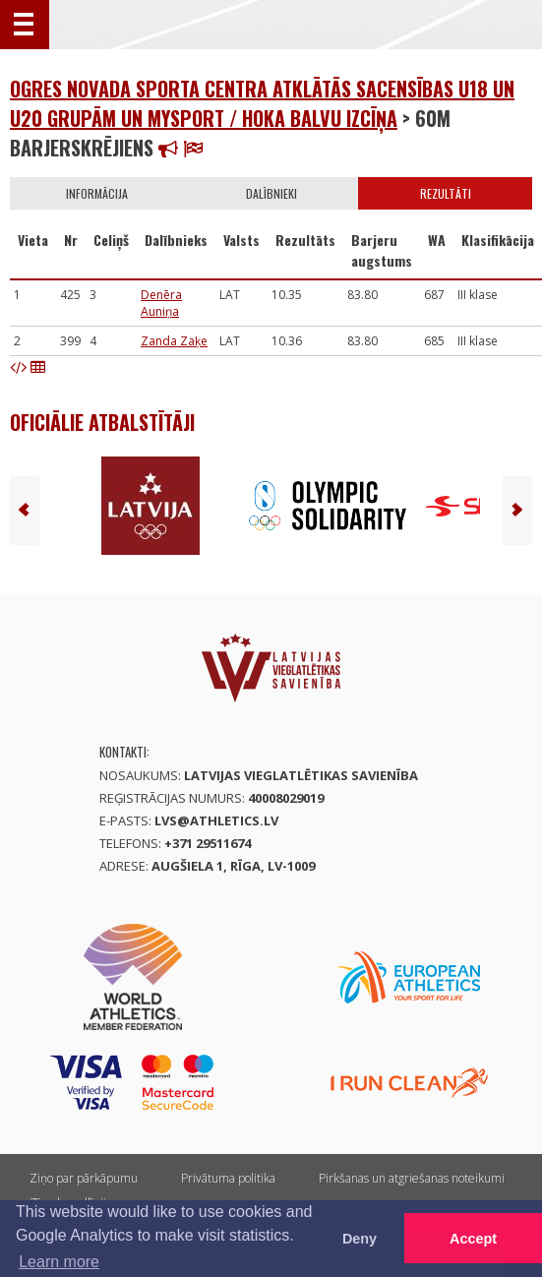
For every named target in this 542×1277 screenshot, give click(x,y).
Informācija (97, 193)
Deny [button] (359, 1239)
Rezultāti (445, 193)
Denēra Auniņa (161, 303)
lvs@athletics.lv (216, 820)
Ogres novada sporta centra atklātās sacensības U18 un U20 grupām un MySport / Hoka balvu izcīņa (262, 103)
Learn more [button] (59, 1261)
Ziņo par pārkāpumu (84, 1178)
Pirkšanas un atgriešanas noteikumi (412, 1178)
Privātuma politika (228, 1178)
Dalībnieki (271, 193)
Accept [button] (473, 1239)
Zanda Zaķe (174, 341)
